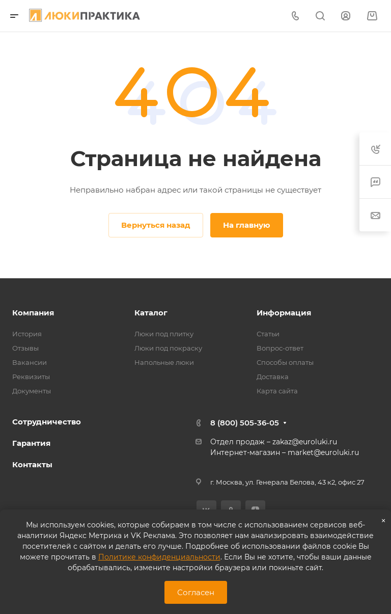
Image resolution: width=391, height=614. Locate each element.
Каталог (150, 312)
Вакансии (29, 362)
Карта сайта (277, 391)
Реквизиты (31, 376)
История (27, 334)
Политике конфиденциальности (159, 557)
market (301, 452)
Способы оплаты (285, 362)
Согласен (195, 592)
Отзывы (25, 348)
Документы (31, 391)
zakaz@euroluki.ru (304, 441)
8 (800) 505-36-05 (244, 423)
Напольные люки (164, 362)
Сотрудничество (46, 421)
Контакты (32, 464)
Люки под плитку (163, 334)
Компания (33, 312)
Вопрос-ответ (280, 348)
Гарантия (31, 443)
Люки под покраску (168, 348)
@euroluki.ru (336, 452)
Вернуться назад (155, 225)
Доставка (273, 376)
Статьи (268, 334)
